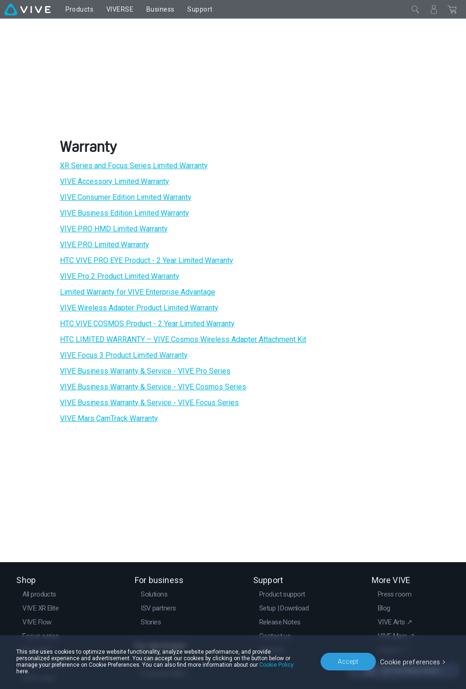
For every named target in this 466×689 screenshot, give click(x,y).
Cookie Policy (241, 671)
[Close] (415, 9)
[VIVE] (27, 9)
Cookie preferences (411, 664)
